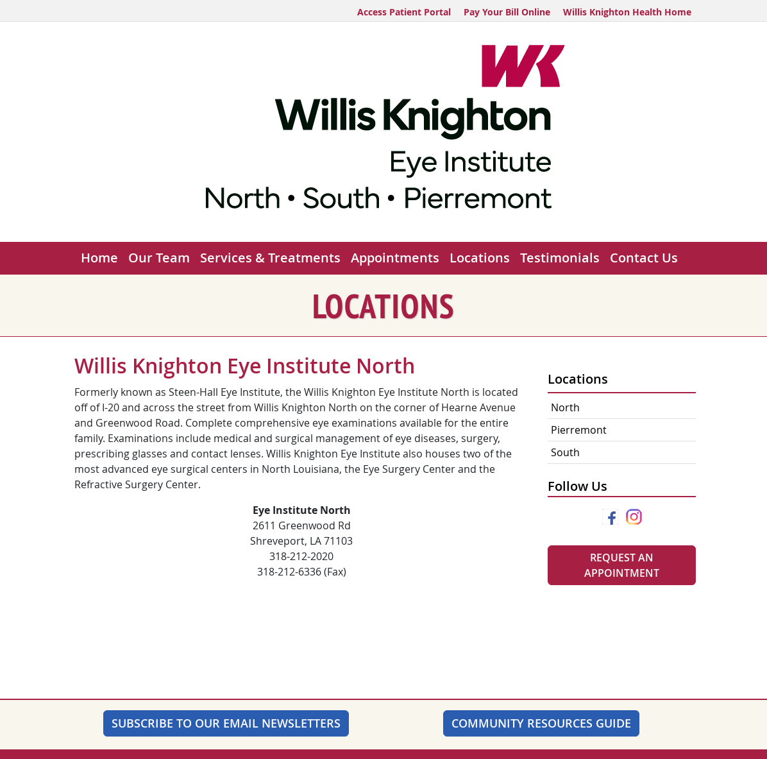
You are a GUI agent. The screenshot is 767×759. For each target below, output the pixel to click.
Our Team (159, 257)
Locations (480, 257)
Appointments (395, 257)
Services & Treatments (270, 257)
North (565, 407)
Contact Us (644, 257)
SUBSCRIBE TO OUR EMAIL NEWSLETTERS (226, 723)
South (565, 452)
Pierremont (579, 430)
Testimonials (560, 257)
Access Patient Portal (404, 12)
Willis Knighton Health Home (627, 12)
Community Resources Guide (541, 723)
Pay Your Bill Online (507, 12)
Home (99, 257)
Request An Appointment (621, 565)
